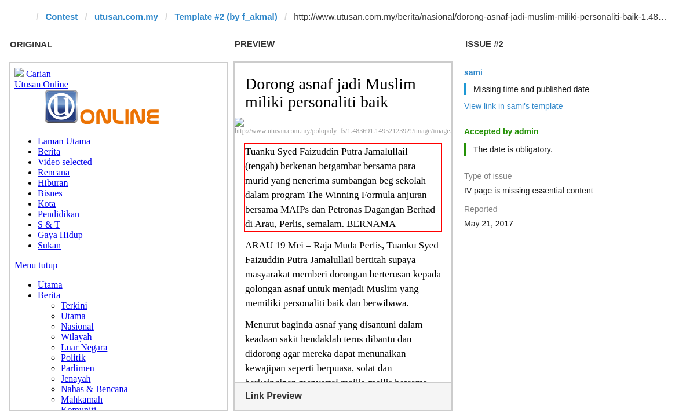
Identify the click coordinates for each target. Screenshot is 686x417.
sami (473, 72)
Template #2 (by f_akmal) (225, 16)
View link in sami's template (513, 106)
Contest (62, 16)
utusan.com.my (126, 16)
